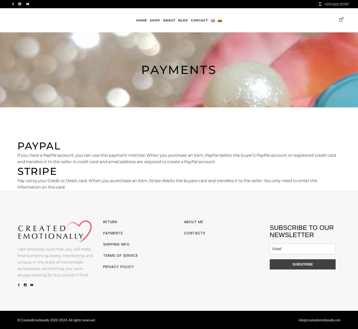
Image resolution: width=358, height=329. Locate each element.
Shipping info (116, 244)
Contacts (194, 233)
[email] (303, 249)
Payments (113, 233)
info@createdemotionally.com (320, 320)
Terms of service (120, 255)
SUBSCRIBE (302, 264)
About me (193, 221)
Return (110, 221)
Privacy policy (118, 266)
